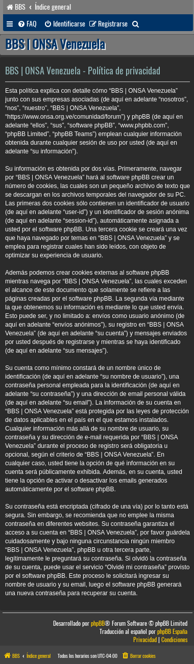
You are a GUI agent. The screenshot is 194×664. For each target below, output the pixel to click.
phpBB (98, 623)
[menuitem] (27, 24)
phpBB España (172, 631)
